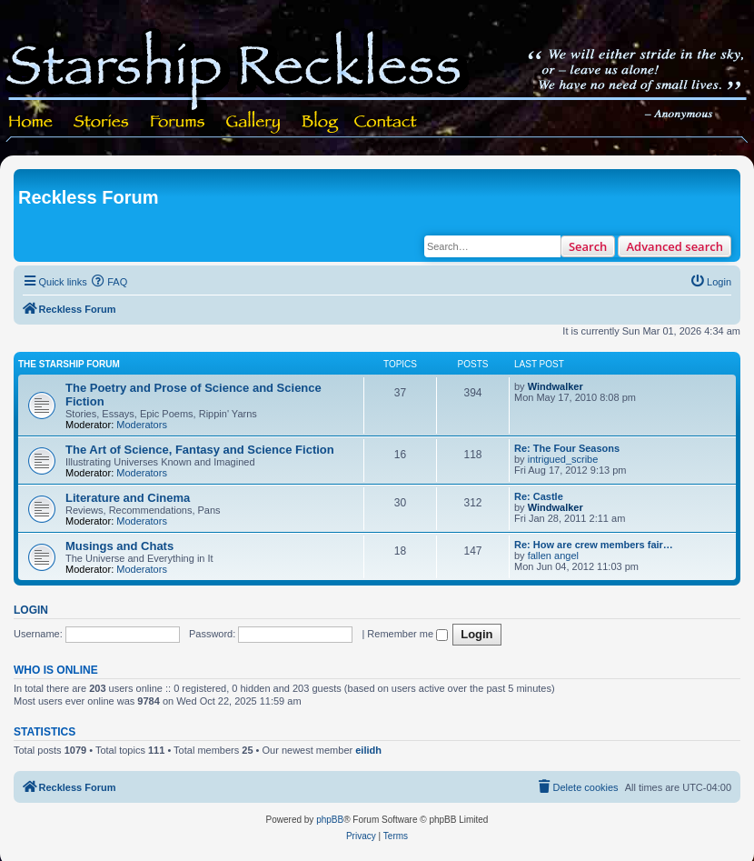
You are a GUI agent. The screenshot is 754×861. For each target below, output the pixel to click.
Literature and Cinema (127, 498)
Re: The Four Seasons (567, 448)
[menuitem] (110, 282)
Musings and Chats (119, 546)
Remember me (407, 633)
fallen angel (553, 555)
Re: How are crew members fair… (593, 544)
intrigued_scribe (563, 459)
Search (588, 246)
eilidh (368, 750)
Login (31, 610)
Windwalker (555, 386)
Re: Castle (538, 496)
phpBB (329, 820)
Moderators (141, 424)
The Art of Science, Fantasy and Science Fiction (199, 449)
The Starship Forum (69, 364)
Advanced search (674, 246)
